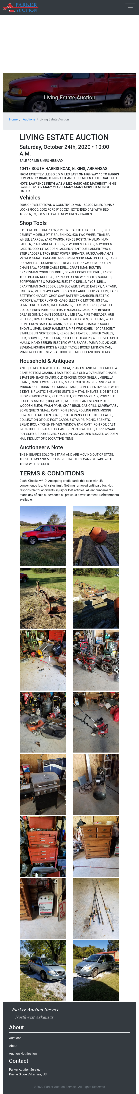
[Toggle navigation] (130, 7)
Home (13, 119)
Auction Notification (23, 1053)
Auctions (29, 119)
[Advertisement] (69, 44)
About (13, 1046)
